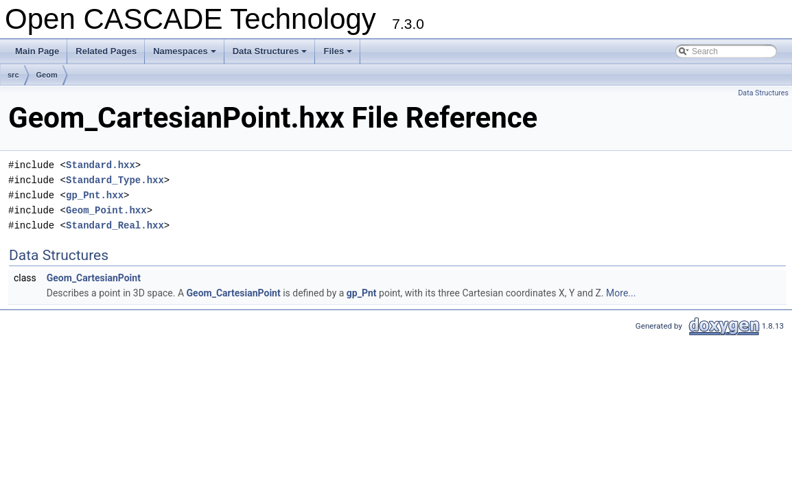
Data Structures (271, 55)
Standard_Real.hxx (115, 225)
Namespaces (185, 55)
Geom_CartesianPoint (94, 277)
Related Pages (106, 51)
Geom (47, 75)
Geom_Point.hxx (106, 210)
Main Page (37, 51)
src (13, 75)
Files (338, 55)
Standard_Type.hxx (115, 180)
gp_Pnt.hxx (95, 195)
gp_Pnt (362, 292)
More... (621, 292)
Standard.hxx (100, 165)
